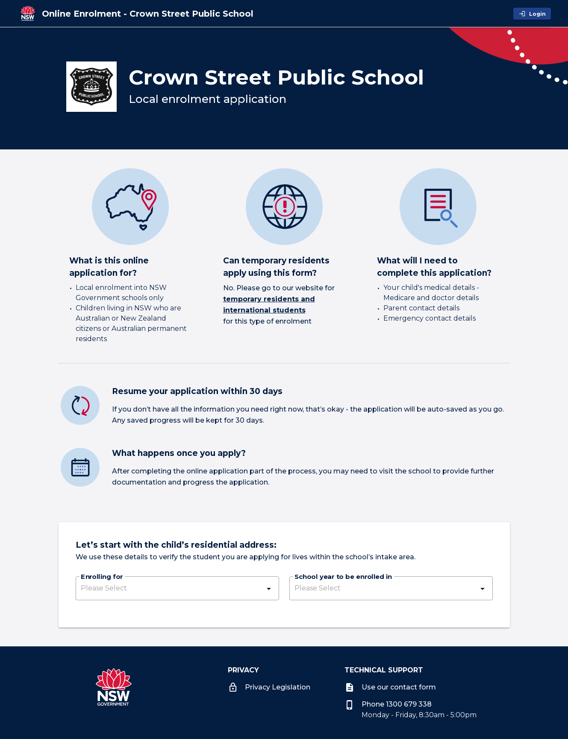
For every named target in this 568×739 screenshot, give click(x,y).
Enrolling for (102, 577)
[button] (177, 588)
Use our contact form (390, 687)
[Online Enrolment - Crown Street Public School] (147, 13)
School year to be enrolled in (343, 577)
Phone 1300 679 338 (388, 704)
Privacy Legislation (269, 687)
